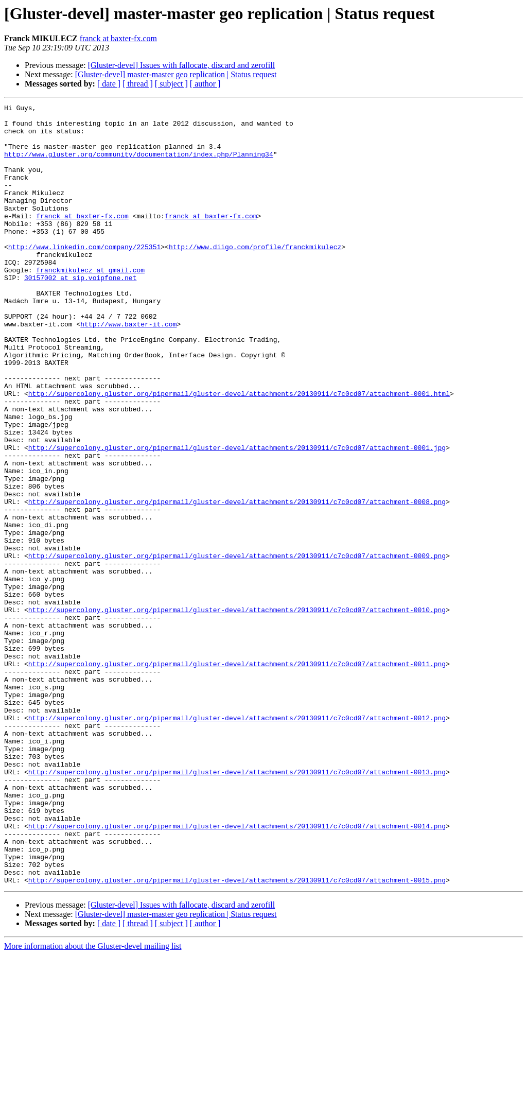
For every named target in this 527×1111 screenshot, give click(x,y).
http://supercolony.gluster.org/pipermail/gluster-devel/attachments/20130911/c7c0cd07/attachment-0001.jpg (237, 517)
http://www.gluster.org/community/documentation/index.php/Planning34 (138, 164)
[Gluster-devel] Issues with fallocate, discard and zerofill (181, 65)
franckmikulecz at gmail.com (90, 303)
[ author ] (205, 83)
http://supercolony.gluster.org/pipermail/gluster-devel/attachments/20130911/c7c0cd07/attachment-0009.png (237, 646)
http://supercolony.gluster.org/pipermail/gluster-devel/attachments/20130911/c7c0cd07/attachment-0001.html (239, 452)
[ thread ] (137, 83)
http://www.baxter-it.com (128, 368)
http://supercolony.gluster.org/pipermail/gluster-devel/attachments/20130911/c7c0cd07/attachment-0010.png (237, 711)
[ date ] (108, 83)
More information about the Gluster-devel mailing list (93, 1102)
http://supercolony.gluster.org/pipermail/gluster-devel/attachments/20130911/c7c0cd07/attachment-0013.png (237, 906)
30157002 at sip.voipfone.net (80, 313)
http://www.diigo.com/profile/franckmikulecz (255, 276)
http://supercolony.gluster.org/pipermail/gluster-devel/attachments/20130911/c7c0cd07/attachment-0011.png (237, 776)
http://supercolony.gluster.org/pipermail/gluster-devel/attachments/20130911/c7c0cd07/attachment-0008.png (237, 581)
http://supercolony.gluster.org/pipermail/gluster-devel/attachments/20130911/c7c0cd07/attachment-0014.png (237, 971)
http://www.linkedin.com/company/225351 (84, 276)
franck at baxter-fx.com (118, 38)
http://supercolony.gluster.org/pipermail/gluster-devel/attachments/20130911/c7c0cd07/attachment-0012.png (237, 841)
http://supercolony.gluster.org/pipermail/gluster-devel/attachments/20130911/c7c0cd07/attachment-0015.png (237, 1035)
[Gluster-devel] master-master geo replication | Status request (176, 74)
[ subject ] (171, 83)
